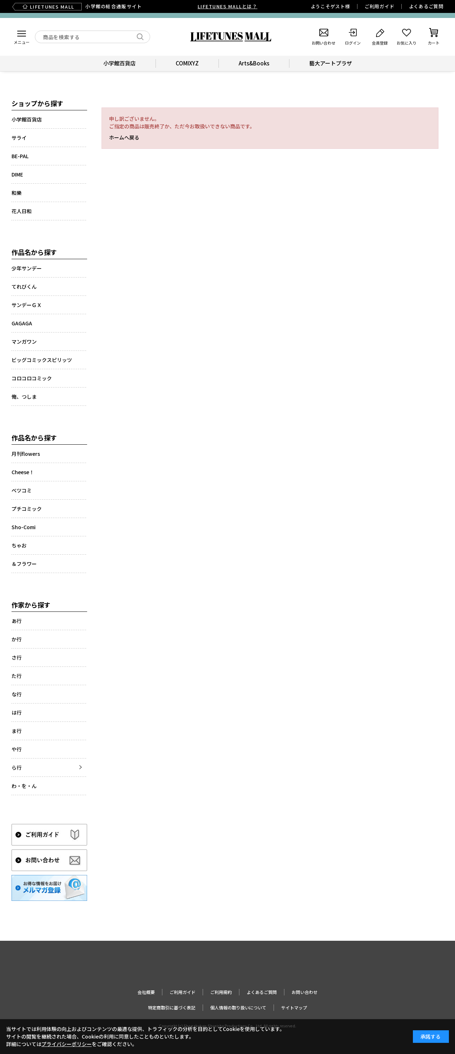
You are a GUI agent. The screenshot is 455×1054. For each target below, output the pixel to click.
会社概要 (146, 992)
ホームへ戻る (124, 137)
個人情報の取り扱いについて (238, 1007)
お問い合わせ (304, 992)
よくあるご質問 (426, 6)
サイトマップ (294, 1007)
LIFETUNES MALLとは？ (227, 6)
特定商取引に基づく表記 (171, 1007)
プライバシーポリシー (66, 1044)
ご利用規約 (221, 992)
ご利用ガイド (380, 6)
